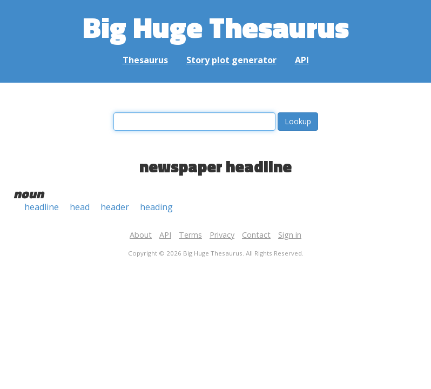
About (141, 235)
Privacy (222, 235)
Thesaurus (145, 60)
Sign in (289, 235)
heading (156, 207)
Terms (190, 235)
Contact (256, 235)
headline (41, 207)
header (114, 207)
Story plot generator (231, 60)
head (80, 207)
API (302, 60)
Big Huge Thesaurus (216, 26)
